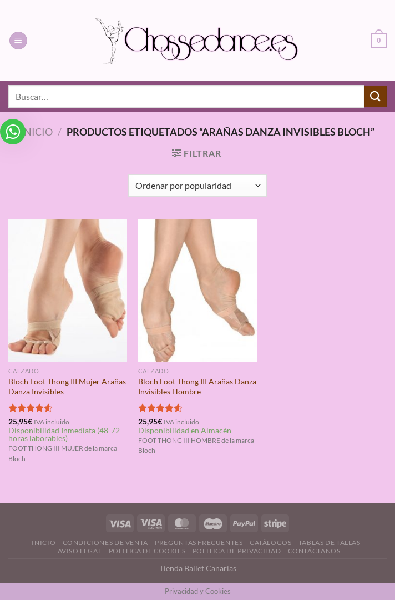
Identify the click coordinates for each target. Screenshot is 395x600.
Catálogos (271, 542)
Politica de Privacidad (237, 551)
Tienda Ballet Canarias (197, 568)
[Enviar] (375, 96)
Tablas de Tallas (329, 542)
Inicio (37, 132)
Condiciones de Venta (105, 542)
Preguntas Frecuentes (198, 542)
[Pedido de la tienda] (197, 185)
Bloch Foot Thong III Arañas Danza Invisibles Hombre (197, 387)
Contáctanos (314, 551)
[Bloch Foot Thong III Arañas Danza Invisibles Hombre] (197, 290)
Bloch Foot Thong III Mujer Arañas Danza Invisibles (67, 387)
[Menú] (18, 41)
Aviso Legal (80, 551)
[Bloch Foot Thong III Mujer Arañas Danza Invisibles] (67, 290)
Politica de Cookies (147, 551)
